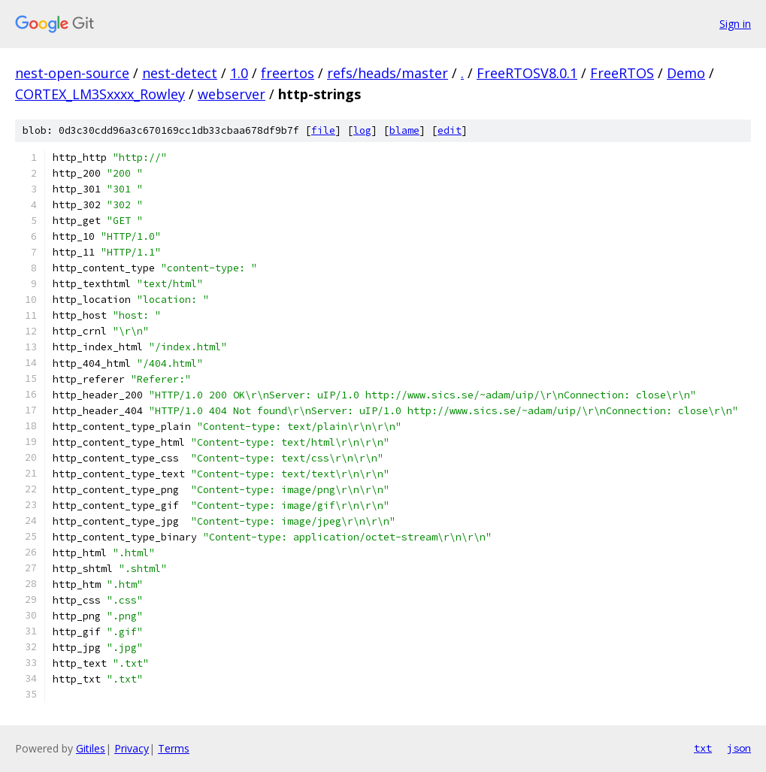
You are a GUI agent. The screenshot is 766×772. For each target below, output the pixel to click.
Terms (173, 748)
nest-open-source (72, 73)
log (362, 130)
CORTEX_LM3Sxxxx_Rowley (100, 94)
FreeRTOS (622, 73)
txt (703, 748)
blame (404, 130)
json (739, 748)
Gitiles (90, 748)
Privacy (131, 748)
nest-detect (179, 73)
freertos (287, 73)
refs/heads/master (387, 73)
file (323, 130)
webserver (231, 94)
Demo (686, 73)
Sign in (735, 24)
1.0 (239, 73)
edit (449, 130)
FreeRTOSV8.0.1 (527, 73)
